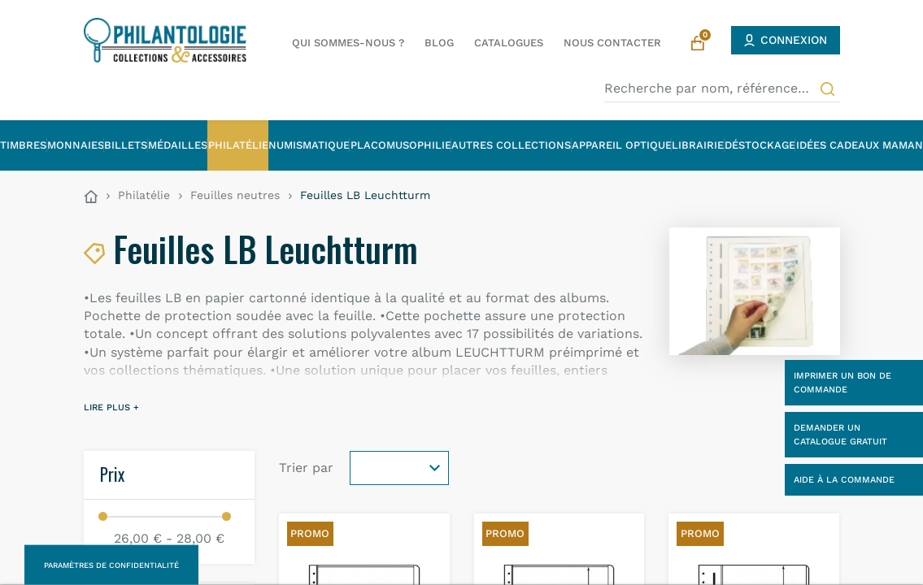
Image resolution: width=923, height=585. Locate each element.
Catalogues (508, 43)
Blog (439, 43)
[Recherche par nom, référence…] (722, 89)
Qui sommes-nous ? (348, 43)
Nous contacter (612, 43)
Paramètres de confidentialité (111, 565)
